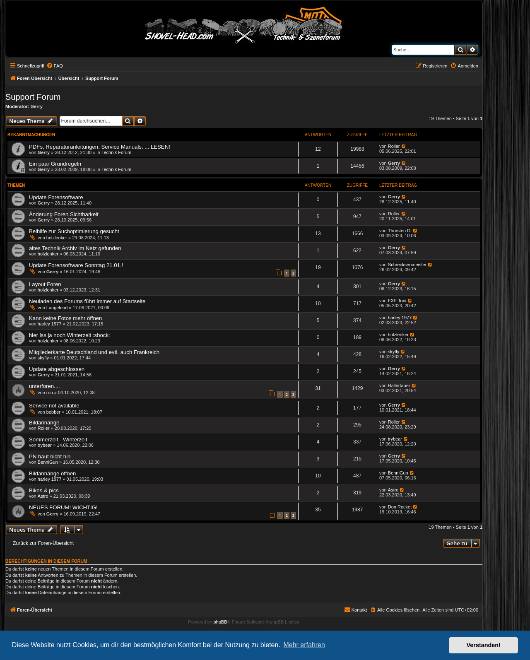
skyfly (43, 357)
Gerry (37, 106)
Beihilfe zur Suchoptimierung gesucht (74, 231)
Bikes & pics (44, 490)
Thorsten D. (400, 230)
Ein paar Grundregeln (55, 164)
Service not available (54, 405)
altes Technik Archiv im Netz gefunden (75, 248)
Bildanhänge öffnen (52, 473)
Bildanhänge (44, 422)
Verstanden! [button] (484, 645)
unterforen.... (44, 386)
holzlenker (56, 237)
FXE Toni (397, 300)
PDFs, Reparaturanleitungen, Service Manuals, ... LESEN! (99, 147)
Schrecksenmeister (407, 264)
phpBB (220, 621)
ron (49, 392)
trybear (45, 445)
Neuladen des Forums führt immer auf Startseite (87, 301)
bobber (53, 411)
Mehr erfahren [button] (304, 644)
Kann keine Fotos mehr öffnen (65, 318)
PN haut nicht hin (49, 456)
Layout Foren (45, 284)
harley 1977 (50, 323)
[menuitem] (54, 66)
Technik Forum (116, 152)
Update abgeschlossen (56, 369)
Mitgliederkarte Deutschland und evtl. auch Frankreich (94, 352)
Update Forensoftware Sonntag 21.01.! (76, 265)
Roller (394, 146)
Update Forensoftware (56, 197)
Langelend (56, 307)
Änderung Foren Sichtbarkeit (64, 214)
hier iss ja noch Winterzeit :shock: (69, 335)
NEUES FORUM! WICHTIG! (63, 507)
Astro (43, 496)
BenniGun (48, 462)
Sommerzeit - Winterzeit (58, 439)
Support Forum (32, 96)
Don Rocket (400, 506)
